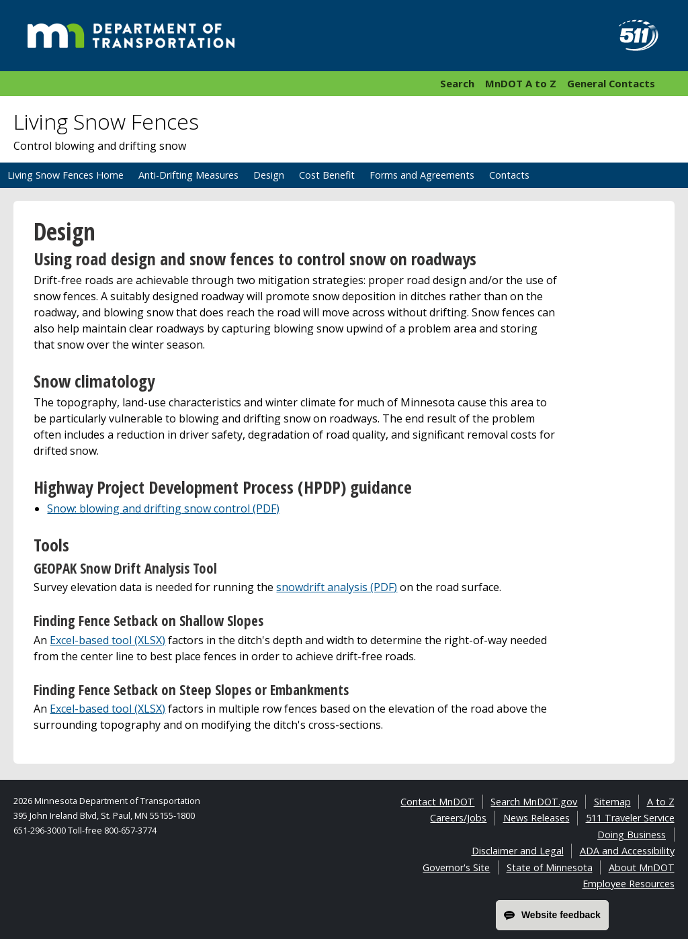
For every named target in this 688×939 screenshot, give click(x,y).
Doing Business (631, 834)
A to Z (661, 801)
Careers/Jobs (458, 817)
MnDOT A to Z (520, 83)
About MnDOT (642, 867)
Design (268, 175)
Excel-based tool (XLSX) (107, 640)
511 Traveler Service (630, 817)
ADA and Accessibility (627, 850)
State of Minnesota (550, 867)
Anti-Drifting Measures (188, 175)
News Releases (536, 817)
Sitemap (612, 801)
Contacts (509, 175)
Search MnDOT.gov (533, 801)
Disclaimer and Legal (518, 850)
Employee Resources (629, 883)
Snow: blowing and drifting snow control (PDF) (163, 508)
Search (457, 83)
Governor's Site (456, 867)
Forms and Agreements (422, 175)
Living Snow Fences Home (65, 175)
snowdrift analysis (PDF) (336, 587)
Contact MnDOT (437, 801)
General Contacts (611, 83)
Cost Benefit (327, 175)
